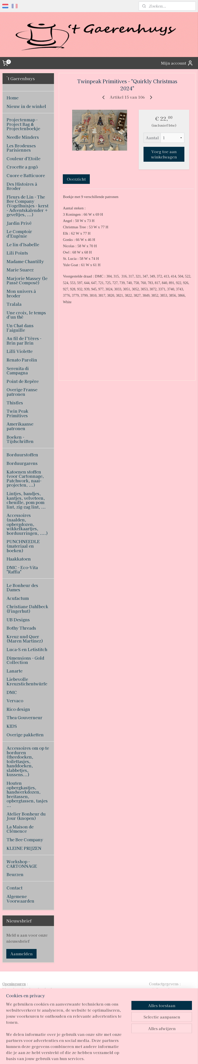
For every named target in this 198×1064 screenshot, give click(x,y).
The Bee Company (25, 839)
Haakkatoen (19, 559)
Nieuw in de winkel (26, 106)
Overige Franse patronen (22, 391)
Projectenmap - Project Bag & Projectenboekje (23, 124)
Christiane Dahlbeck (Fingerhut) (27, 608)
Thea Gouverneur (24, 717)
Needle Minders (23, 137)
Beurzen (15, 874)
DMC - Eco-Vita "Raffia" (22, 569)
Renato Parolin (22, 360)
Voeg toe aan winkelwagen (164, 154)
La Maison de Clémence (20, 829)
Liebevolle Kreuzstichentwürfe (27, 681)
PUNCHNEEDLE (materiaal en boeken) (23, 545)
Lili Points (17, 253)
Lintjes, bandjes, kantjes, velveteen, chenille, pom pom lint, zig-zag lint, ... (26, 500)
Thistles (15, 403)
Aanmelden (21, 953)
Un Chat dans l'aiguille (20, 327)
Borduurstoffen (22, 455)
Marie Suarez (20, 270)
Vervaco (15, 700)
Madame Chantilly (25, 261)
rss (91, 1055)
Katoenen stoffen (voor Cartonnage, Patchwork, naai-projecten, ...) (25, 478)
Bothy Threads (21, 628)
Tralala (14, 304)
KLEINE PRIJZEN (24, 848)
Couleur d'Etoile (23, 158)
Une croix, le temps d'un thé (26, 315)
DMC (12, 692)
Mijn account (177, 63)
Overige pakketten (25, 735)
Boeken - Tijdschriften (20, 439)
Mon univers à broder (21, 293)
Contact (14, 888)
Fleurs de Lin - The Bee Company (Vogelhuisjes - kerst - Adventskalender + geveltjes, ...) (27, 205)
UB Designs (18, 620)
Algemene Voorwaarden (20, 898)
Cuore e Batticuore (26, 175)
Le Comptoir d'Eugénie (19, 233)
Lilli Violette (20, 351)
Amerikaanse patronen (20, 426)
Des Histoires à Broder (22, 186)
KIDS (12, 726)
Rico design (18, 709)
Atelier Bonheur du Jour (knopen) (26, 816)
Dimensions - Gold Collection (25, 660)
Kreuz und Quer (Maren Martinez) (25, 638)
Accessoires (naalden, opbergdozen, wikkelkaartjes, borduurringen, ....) (27, 524)
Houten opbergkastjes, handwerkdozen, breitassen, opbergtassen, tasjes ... (27, 794)
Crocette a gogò (22, 167)
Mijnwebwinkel (151, 1055)
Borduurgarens (22, 463)
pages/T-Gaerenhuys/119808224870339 (95, 1024)
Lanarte (14, 671)
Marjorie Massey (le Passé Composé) (27, 280)
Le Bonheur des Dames (22, 587)
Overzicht (76, 179)
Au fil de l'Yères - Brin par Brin (24, 340)
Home (12, 98)
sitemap (81, 1055)
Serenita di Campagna (18, 370)
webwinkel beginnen (108, 1055)
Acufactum (18, 598)
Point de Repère (23, 381)
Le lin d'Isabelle (23, 244)
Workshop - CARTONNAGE (22, 863)
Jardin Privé (19, 223)
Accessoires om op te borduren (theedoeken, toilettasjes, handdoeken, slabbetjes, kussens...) (28, 761)
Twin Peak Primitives (17, 413)
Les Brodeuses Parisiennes (21, 148)
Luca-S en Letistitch (27, 649)
